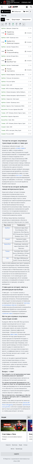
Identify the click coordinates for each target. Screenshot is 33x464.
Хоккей (3, 85)
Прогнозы (14, 445)
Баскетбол (4, 109)
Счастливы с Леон (9, 434)
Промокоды (19, 448)
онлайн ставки (20, 148)
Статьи (25, 445)
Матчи (12, 448)
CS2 (7, 258)
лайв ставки (13, 334)
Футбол (3, 28)
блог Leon (19, 175)
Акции (20, 445)
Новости (8, 445)
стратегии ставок (7, 313)
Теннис (3, 88)
